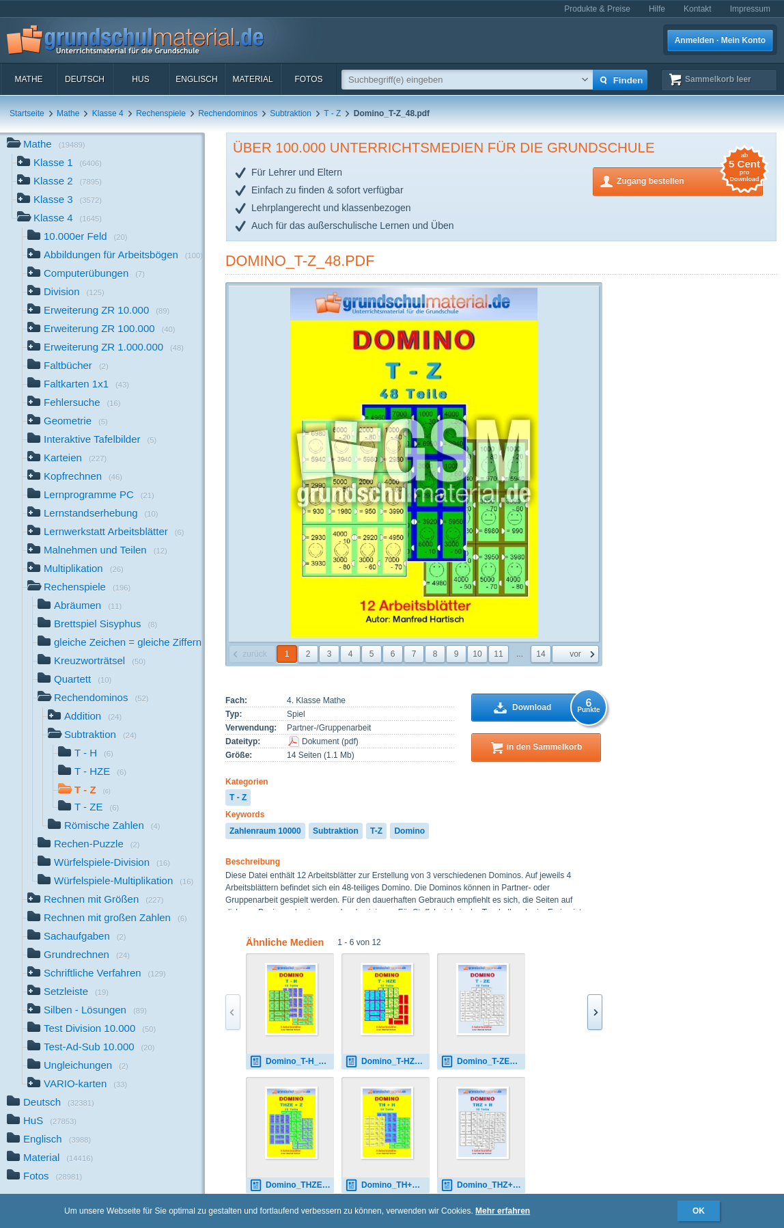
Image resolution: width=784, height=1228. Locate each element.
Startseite (27, 113)
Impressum (750, 9)
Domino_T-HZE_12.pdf (387, 1061)
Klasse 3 (59, 200)
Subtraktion (290, 113)
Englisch (196, 79)
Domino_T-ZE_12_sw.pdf (482, 1061)
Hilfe (657, 9)
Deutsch (84, 79)
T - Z (332, 113)
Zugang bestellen (690, 180)
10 (477, 654)
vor (575, 654)
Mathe (28, 79)
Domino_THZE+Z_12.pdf (291, 1185)
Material (252, 79)
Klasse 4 (108, 113)
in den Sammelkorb (545, 747)
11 (498, 654)
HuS (140, 79)
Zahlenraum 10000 (265, 831)
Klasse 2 (59, 182)
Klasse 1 (59, 163)
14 (540, 654)
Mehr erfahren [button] (502, 1211)
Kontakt (698, 9)
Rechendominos (227, 113)
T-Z (376, 831)
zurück (254, 654)
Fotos (308, 79)
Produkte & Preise (597, 9)
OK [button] (698, 1211)
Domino (409, 831)
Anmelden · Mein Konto (720, 40)
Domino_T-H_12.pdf (291, 1061)
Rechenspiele (161, 113)
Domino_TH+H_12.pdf (387, 1185)
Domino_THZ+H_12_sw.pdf (482, 1185)
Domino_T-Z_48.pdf (299, 260)
